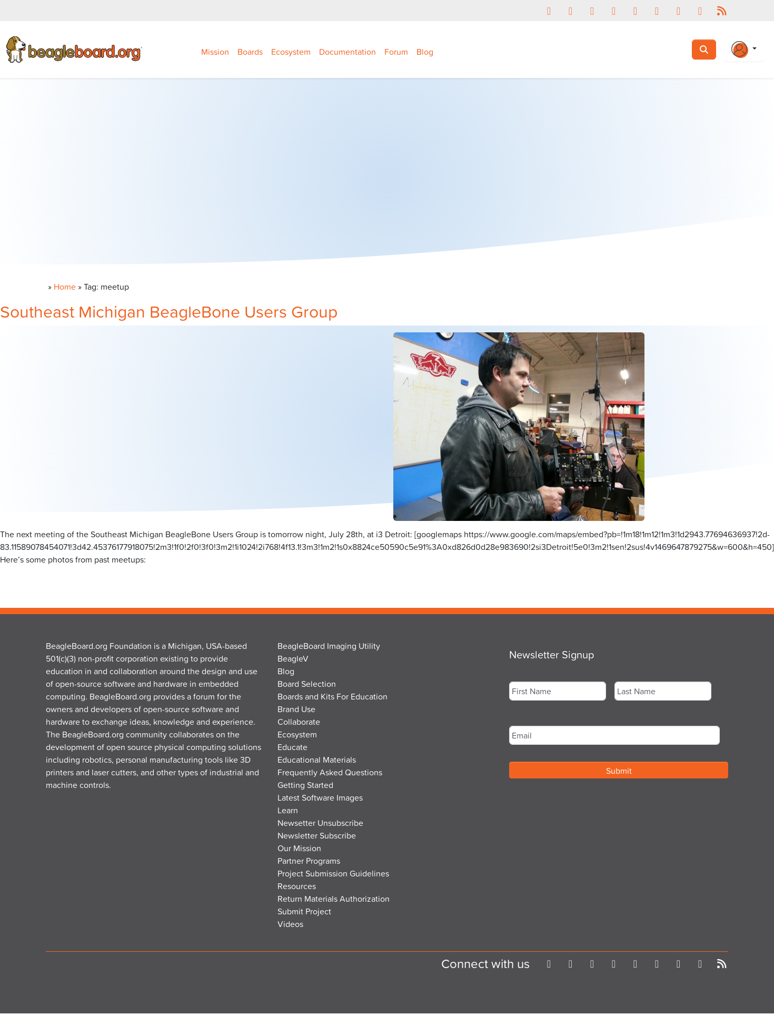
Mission (215, 51)
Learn (287, 810)
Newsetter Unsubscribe (320, 823)
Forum (396, 51)
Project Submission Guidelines (333, 873)
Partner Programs (308, 860)
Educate (292, 747)
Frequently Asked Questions (329, 772)
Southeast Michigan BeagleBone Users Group (169, 311)
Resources (296, 886)
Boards (250, 51)
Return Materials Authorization (333, 898)
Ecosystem (291, 51)
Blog (424, 51)
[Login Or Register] (744, 49)
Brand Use (296, 709)
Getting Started (305, 785)
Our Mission (299, 848)
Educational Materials (316, 759)
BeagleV (293, 658)
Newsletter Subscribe (316, 835)
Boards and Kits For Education (332, 696)
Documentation (347, 51)
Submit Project (304, 911)
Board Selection (306, 683)
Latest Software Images (320, 797)
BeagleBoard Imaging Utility (328, 646)
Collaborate (298, 721)
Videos (290, 924)
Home (65, 286)
